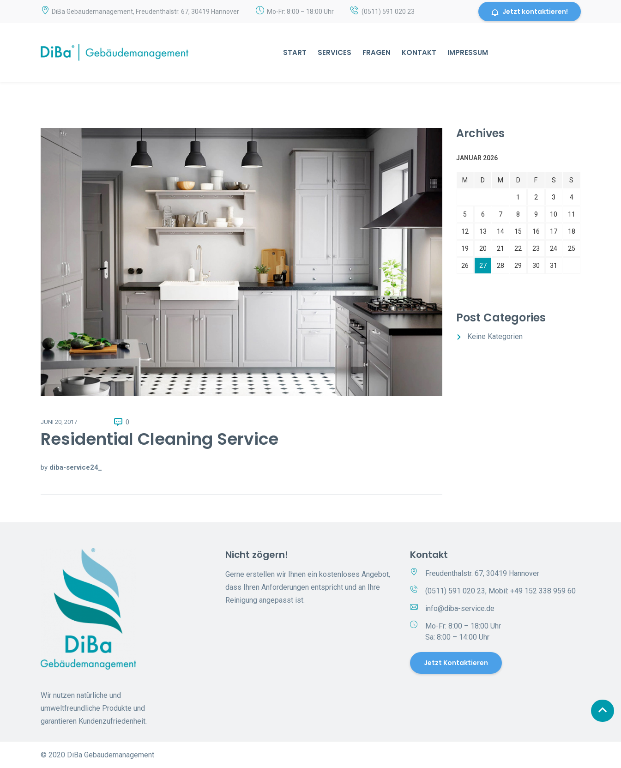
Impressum (467, 52)
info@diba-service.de (459, 608)
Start (295, 52)
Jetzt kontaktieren (455, 663)
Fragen (376, 52)
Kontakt (419, 52)
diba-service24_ (75, 467)
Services (334, 52)
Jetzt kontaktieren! (529, 11)
